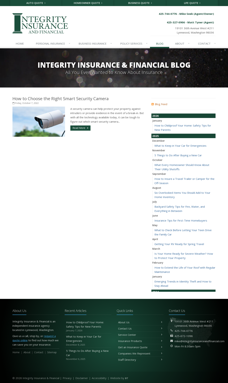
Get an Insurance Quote (140, 347)
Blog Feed (159, 104)
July (154, 201)
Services (134, 43)
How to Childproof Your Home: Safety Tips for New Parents (88, 326)
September (159, 174)
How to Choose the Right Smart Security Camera (60, 98)
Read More (80, 128)
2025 (155, 136)
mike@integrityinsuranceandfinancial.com (199, 341)
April (155, 239)
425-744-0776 (184, 331)
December (158, 140)
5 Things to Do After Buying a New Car (178, 155)
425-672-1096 (184, 336)
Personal (53, 43)
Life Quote (192, 3)
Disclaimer (81, 378)
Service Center (140, 334)
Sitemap (52, 352)
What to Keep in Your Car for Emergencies (180, 145)
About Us (140, 322)
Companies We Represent (140, 353)
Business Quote (140, 3)
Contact (207, 43)
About (182, 43)
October (157, 160)
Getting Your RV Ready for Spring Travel (179, 244)
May (155, 225)
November (158, 150)
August (156, 187)
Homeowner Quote (88, 3)
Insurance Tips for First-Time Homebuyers (180, 220)
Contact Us (140, 328)
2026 (155, 115)
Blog (159, 43)
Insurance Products (140, 341)
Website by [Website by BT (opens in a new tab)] (119, 378)
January (157, 120)
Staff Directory (140, 359)
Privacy (67, 378)
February (157, 262)
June (155, 215)
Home (20, 43)
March (156, 248)
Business (95, 43)
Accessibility (99, 378)
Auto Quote (35, 3)
